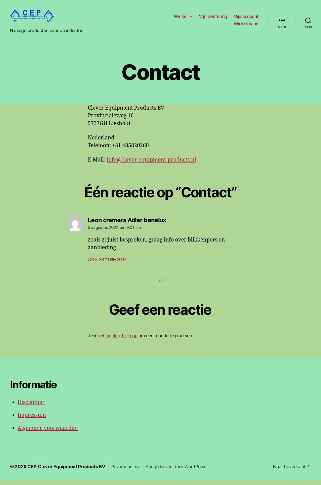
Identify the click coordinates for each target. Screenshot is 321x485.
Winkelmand (246, 26)
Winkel (180, 18)
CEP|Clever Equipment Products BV (66, 470)
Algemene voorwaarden (48, 432)
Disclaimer (31, 406)
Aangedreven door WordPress (175, 470)
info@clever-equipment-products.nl (151, 164)
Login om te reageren (107, 263)
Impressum (32, 419)
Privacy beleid (125, 470)
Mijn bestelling (213, 18)
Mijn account (246, 18)
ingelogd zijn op (121, 339)
